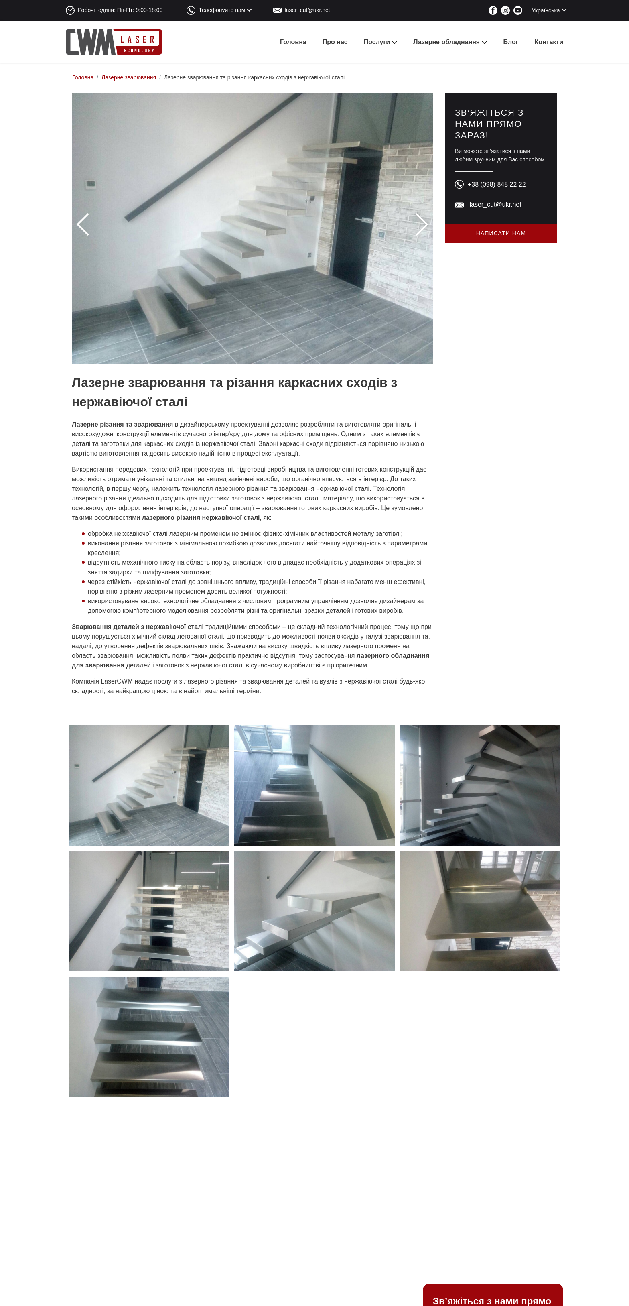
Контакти (548, 42)
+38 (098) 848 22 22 (497, 184)
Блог (510, 42)
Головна (293, 42)
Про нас (335, 42)
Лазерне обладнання (446, 42)
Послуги (377, 42)
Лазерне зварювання (128, 77)
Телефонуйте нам (222, 10)
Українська (546, 10)
